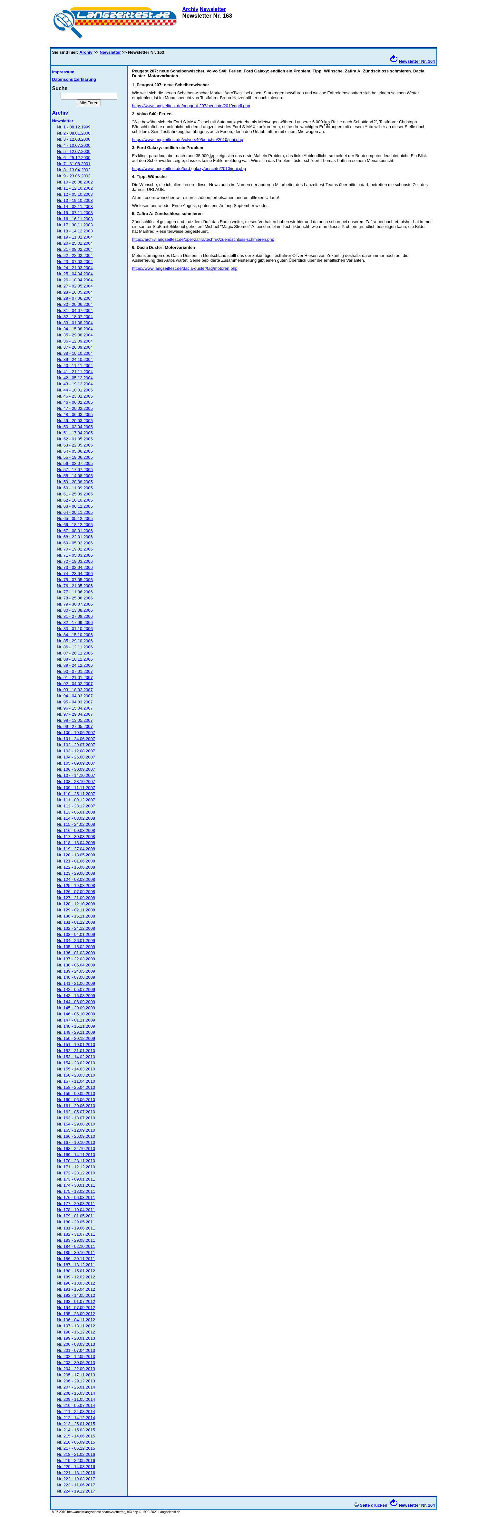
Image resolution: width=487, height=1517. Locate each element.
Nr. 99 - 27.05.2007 (75, 726)
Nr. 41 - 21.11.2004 (75, 371)
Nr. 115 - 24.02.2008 (76, 824)
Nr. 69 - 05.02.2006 (75, 543)
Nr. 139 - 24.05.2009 (76, 971)
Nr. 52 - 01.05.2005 (75, 439)
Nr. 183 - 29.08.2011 (76, 1240)
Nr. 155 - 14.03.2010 (76, 1069)
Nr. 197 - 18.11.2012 (76, 1326)
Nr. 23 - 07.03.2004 (75, 261)
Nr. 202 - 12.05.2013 (76, 1356)
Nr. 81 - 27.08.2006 (75, 616)
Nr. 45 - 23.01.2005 (75, 396)
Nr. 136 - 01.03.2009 (76, 952)
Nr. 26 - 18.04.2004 (75, 280)
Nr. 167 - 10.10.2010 (76, 1142)
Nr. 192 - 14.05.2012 (76, 1295)
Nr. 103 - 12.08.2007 (76, 751)
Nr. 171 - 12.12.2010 (76, 1166)
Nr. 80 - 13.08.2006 (75, 610)
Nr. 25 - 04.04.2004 (75, 273)
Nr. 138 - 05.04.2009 (76, 965)
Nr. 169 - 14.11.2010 (76, 1154)
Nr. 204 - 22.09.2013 (76, 1368)
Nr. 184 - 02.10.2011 (76, 1246)
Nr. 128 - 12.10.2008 (76, 903)
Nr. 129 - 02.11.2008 (76, 910)
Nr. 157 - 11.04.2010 (76, 1081)
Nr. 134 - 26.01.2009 (76, 940)
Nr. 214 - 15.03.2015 (76, 1429)
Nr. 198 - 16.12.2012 (76, 1332)
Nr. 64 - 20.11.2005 (75, 512)
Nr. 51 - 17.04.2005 (75, 432)
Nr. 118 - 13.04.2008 (76, 842)
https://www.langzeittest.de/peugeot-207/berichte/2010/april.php (191, 105)
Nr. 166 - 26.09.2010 (76, 1136)
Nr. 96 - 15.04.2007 (75, 708)
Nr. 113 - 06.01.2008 (76, 812)
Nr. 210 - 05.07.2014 (76, 1405)
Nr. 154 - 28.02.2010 (76, 1062)
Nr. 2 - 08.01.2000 (74, 133)
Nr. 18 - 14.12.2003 (75, 231)
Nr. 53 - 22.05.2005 (75, 445)
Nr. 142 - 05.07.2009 (76, 989)
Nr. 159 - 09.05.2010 (76, 1093)
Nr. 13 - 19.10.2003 (75, 200)
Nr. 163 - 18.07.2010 (76, 1118)
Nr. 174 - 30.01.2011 (76, 1185)
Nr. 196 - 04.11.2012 (76, 1319)
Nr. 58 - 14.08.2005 (75, 475)
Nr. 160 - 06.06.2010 (76, 1099)
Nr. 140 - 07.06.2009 (76, 977)
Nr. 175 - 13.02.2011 (76, 1191)
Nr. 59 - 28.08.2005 (75, 481)
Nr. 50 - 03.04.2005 (75, 426)
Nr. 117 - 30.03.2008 (76, 836)
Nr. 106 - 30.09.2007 (76, 769)
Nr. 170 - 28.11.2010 (76, 1160)
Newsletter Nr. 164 (417, 61)
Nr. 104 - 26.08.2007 (76, 757)
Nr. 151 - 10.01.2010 (76, 1044)
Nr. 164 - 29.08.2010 (76, 1124)
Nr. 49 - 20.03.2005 (75, 420)
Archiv (190, 9)
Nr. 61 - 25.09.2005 (75, 494)
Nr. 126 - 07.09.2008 (76, 891)
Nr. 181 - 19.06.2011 (76, 1228)
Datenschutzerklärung (74, 79)
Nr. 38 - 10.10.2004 (75, 353)
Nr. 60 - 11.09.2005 (75, 487)
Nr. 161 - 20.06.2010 (76, 1105)
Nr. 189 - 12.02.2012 (76, 1277)
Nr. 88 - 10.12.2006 (75, 659)
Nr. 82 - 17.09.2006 (75, 622)
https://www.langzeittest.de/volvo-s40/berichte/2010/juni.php (187, 139)
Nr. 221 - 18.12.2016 (76, 1472)
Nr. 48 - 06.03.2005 (75, 414)
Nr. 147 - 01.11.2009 (76, 1020)
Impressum (63, 72)
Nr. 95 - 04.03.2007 (75, 702)
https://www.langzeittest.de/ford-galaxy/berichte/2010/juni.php (189, 168)
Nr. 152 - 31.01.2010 (76, 1050)
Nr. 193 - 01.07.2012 (76, 1301)
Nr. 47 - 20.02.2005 (75, 408)
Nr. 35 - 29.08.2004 (75, 335)
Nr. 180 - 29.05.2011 (76, 1222)
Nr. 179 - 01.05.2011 (76, 1215)
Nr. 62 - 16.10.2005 (75, 500)
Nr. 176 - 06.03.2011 (76, 1197)
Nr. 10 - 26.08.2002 (75, 182)
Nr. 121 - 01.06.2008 (76, 861)
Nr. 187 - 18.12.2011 (76, 1264)
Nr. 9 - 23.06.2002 (74, 176)
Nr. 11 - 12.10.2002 (75, 188)
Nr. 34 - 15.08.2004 (75, 328)
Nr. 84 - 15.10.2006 (75, 634)
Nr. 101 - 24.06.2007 (76, 738)
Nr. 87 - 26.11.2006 (75, 653)
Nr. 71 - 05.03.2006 (75, 555)
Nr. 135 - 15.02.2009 (76, 946)
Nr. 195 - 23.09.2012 (76, 1313)
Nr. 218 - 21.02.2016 (76, 1454)
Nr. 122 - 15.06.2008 (76, 867)
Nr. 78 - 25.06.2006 (75, 598)
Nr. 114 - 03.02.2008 (76, 818)
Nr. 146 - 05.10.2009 (76, 1014)
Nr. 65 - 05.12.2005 (75, 518)
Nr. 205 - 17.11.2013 (76, 1374)
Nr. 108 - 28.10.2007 (76, 781)
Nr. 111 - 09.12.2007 (76, 799)
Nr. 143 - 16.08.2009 (76, 995)
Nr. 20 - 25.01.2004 (75, 243)
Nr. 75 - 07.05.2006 (75, 579)
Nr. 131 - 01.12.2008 (76, 922)
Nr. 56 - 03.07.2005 (75, 463)
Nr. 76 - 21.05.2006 (75, 585)
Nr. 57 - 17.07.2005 (75, 469)
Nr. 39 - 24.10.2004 (75, 359)
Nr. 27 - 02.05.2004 (75, 286)
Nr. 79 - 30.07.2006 (75, 604)
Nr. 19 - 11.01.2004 (75, 237)
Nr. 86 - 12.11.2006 (75, 647)
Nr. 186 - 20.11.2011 (76, 1258)
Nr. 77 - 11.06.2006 (75, 591)
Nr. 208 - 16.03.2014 (76, 1393)
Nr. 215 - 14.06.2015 (76, 1436)
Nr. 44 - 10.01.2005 (75, 390)
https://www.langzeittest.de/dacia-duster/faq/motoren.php (185, 268)
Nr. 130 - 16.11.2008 (76, 916)
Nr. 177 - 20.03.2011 (76, 1203)
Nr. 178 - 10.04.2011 (76, 1209)
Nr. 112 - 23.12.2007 (76, 806)
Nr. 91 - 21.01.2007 (75, 677)
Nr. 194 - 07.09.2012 (76, 1307)
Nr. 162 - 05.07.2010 (76, 1111)
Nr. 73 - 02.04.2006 (75, 567)
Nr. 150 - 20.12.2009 (76, 1038)
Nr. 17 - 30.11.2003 (75, 224)
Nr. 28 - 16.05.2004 (75, 292)
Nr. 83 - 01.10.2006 (75, 628)
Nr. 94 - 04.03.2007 (75, 695)
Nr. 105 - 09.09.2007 (76, 763)
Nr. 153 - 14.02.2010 (76, 1056)
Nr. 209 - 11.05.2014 (76, 1399)
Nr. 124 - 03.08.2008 (76, 879)
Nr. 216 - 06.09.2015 (76, 1442)
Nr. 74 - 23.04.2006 (75, 573)
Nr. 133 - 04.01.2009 (76, 934)
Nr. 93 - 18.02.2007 (75, 689)
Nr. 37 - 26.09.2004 (75, 347)
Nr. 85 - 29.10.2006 (75, 640)
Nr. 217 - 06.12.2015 (76, 1448)
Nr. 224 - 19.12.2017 (76, 1491)
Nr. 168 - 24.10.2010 (76, 1148)
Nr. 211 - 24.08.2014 (76, 1411)
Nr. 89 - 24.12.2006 (75, 665)
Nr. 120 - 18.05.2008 (76, 855)
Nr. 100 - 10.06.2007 (76, 732)
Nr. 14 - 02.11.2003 (75, 206)
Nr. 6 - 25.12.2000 (74, 157)
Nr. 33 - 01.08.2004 (75, 322)
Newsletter (213, 9)
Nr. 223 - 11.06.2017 (76, 1485)
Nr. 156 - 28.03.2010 (76, 1075)
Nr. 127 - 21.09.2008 (76, 897)
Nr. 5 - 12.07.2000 (74, 151)
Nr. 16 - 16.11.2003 (75, 218)
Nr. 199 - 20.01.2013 (76, 1338)
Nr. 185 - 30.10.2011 (76, 1252)
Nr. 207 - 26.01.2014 (76, 1387)
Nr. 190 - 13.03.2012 (76, 1283)
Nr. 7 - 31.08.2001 (74, 163)
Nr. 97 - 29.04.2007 (75, 714)
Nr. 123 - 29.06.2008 (76, 873)
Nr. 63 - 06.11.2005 (75, 506)
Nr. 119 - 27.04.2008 (76, 848)
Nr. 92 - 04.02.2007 (75, 683)
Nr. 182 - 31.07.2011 (76, 1234)
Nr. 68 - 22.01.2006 (75, 536)
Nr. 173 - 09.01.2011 (76, 1179)
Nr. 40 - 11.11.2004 (75, 365)
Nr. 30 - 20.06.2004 (75, 304)
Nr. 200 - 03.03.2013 (76, 1344)
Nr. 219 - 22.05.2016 (76, 1460)
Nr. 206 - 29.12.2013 (76, 1381)
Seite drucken (371, 1505)
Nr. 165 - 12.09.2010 (76, 1130)
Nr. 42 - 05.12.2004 (75, 377)
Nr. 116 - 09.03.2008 (76, 830)
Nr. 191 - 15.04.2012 (76, 1289)
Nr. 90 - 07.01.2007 (75, 671)
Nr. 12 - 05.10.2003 (75, 194)
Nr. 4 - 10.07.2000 (74, 145)
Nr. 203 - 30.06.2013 (76, 1362)
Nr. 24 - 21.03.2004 (75, 267)
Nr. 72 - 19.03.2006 (75, 561)
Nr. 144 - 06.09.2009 (76, 1001)
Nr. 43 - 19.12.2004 (75, 384)
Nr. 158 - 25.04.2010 (76, 1087)
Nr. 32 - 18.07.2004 (75, 316)
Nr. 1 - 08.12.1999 (74, 127)
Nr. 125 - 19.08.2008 (76, 885)
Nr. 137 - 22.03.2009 (76, 958)
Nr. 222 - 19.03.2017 (76, 1478)
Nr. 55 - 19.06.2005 (75, 457)
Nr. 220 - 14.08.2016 (76, 1466)
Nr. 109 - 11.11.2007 (76, 787)
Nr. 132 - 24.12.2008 (76, 928)
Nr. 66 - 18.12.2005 (75, 524)
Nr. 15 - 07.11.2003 (75, 212)
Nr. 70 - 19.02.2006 (75, 549)
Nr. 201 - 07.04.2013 (76, 1350)
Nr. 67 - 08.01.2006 (75, 530)
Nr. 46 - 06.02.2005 (75, 402)
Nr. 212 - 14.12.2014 (76, 1417)
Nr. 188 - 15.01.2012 (76, 1270)
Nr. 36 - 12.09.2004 (75, 341)
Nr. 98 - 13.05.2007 (75, 720)
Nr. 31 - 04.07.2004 (75, 310)
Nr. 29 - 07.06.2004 (75, 298)
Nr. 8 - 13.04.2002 (74, 169)
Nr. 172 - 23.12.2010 (76, 1173)
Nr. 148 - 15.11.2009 (76, 1026)
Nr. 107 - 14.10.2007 (76, 775)
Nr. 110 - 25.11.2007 (76, 793)
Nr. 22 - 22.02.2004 (75, 255)
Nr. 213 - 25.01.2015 (76, 1423)
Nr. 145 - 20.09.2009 (76, 1007)
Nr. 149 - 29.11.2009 (76, 1032)
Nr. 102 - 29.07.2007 (76, 744)
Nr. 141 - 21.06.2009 (76, 983)
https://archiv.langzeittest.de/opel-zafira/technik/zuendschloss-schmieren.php (203, 239)
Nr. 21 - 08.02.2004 (75, 249)
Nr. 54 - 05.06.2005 (75, 451)
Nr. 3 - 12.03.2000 (74, 139)
